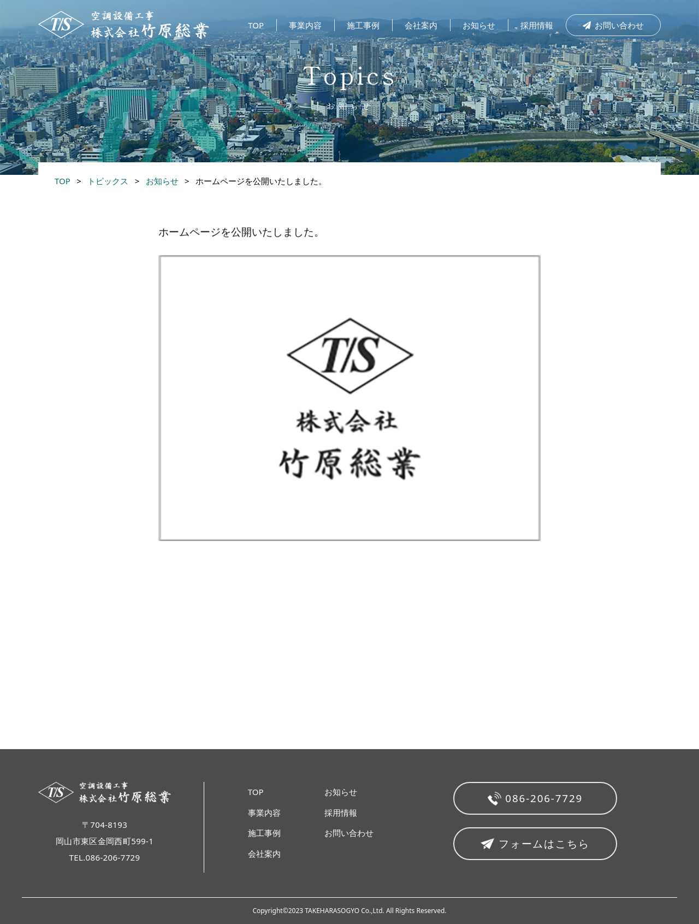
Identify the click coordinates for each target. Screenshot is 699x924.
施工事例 (363, 25)
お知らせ (479, 25)
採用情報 (536, 25)
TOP (256, 25)
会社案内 (421, 25)
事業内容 (305, 25)
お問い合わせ (613, 25)
